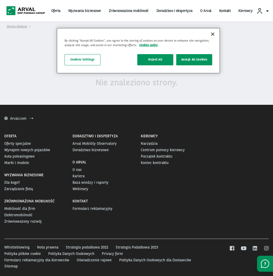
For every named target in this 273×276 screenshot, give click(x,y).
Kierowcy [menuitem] (245, 11)
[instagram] (266, 248)
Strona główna (16, 26)
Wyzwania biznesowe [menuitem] (84, 11)
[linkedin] (254, 248)
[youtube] (243, 248)
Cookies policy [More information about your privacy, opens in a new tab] (148, 45)
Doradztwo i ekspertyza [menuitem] (174, 11)
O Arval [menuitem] (205, 11)
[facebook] (231, 248)
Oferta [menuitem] (56, 11)
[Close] (213, 34)
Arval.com (18, 118)
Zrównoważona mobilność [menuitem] (129, 11)
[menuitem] (262, 11)
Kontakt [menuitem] (225, 11)
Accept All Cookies (194, 59)
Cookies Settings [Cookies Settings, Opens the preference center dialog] (82, 59)
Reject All (155, 59)
